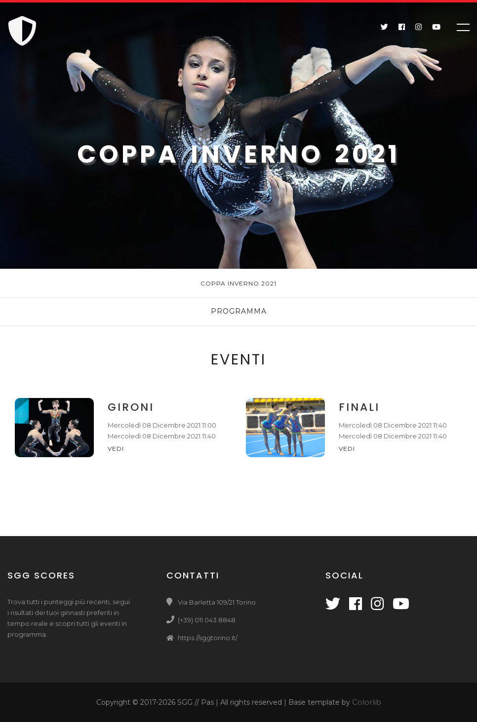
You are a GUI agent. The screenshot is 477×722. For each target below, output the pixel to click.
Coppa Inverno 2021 (238, 283)
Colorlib (366, 702)
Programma (239, 311)
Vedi (117, 448)
